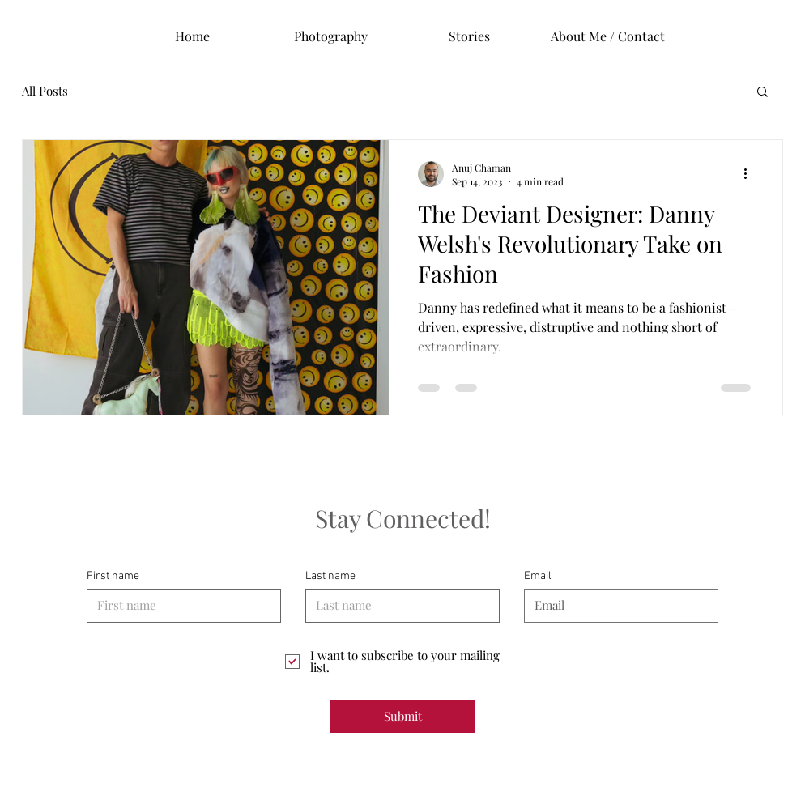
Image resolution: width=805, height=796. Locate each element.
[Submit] (402, 716)
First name (113, 576)
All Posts (45, 91)
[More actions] (750, 174)
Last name (330, 576)
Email (538, 576)
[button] (762, 92)
